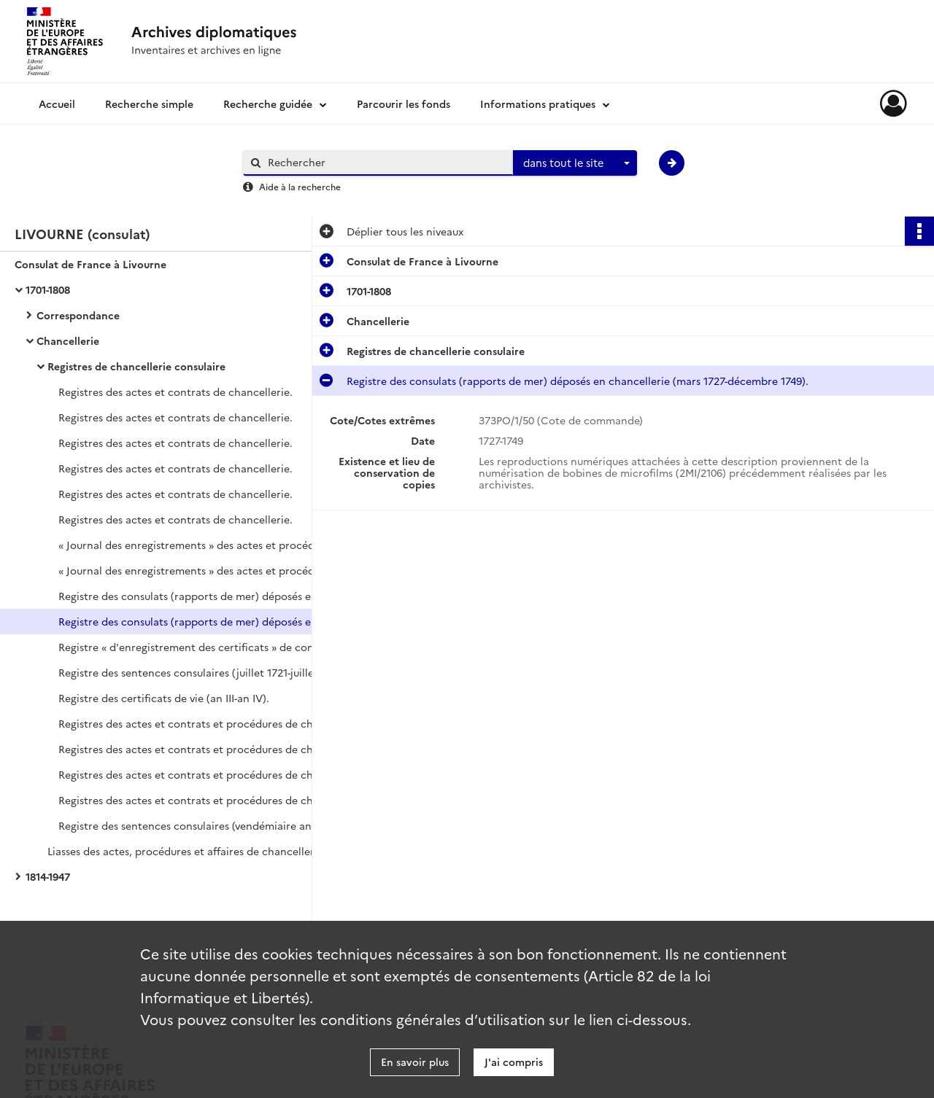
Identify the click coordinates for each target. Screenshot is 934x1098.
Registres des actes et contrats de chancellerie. (175, 391)
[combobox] (575, 163)
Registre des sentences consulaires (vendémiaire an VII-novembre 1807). (204, 825)
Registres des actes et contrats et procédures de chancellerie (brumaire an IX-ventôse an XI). (204, 748)
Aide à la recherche (300, 186)
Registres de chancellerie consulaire (136, 366)
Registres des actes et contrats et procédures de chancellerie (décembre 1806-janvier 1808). (204, 800)
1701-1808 (48, 289)
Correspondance (78, 315)
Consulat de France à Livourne (90, 264)
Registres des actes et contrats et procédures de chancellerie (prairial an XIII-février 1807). (204, 774)
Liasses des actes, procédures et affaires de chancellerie (185, 851)
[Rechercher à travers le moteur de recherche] (385, 162)
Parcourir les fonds (403, 103)
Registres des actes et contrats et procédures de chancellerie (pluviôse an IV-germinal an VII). (204, 723)
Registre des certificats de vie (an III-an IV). (163, 697)
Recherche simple (149, 103)
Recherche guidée (267, 103)
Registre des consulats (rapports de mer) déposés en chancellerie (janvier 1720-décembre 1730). (204, 595)
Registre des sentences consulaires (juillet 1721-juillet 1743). (203, 672)
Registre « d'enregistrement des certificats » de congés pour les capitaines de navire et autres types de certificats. (204, 646)
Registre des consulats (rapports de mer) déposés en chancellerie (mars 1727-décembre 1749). (204, 621)
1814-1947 (48, 876)
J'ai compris (514, 1061)
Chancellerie (67, 340)
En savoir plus (415, 1061)
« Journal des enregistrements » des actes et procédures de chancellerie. (204, 544)
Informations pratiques (537, 103)
